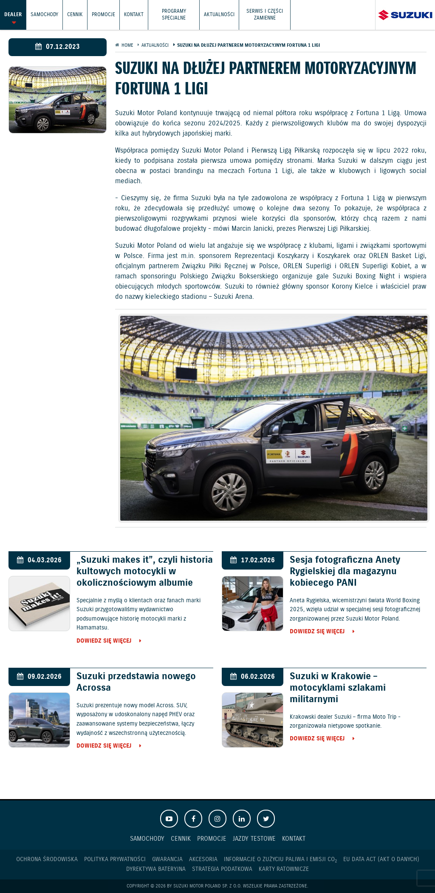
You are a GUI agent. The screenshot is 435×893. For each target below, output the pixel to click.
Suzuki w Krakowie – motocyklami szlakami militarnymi (338, 688)
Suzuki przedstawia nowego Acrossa (136, 682)
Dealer (13, 14)
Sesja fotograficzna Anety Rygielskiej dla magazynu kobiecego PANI (345, 571)
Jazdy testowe (254, 838)
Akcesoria (203, 859)
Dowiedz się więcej (103, 641)
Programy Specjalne (174, 15)
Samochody (44, 14)
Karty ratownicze (284, 869)
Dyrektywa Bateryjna (156, 869)
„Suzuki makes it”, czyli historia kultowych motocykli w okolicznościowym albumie (144, 571)
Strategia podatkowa (222, 869)
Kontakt (134, 14)
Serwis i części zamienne (264, 15)
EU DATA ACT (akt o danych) (381, 859)
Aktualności (219, 14)
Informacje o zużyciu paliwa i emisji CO (280, 860)
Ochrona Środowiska (47, 859)
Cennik (75, 14)
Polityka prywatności (115, 859)
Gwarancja (167, 859)
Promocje (103, 14)
